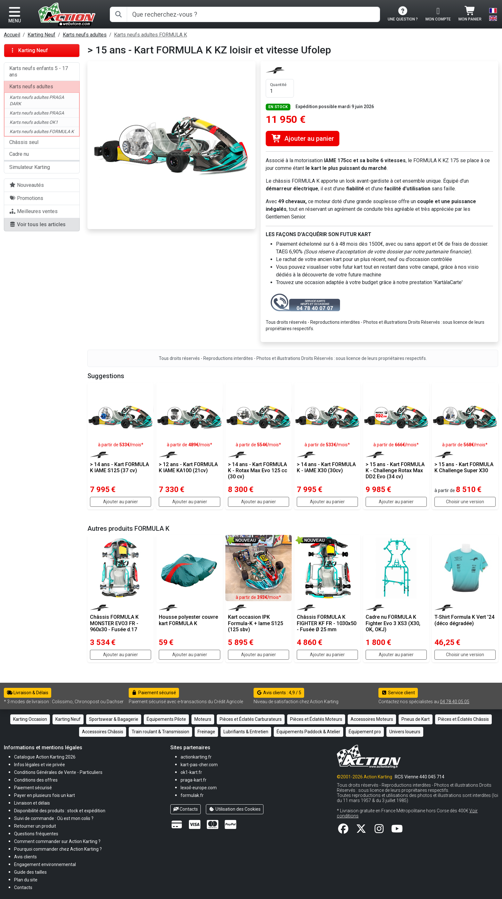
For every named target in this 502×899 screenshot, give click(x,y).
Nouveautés (26, 185)
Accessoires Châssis (102, 731)
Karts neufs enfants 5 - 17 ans (38, 71)
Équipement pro (365, 731)
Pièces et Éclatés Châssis (463, 719)
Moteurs (202, 719)
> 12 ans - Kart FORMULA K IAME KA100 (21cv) (188, 467)
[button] (30, 872)
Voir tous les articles (37, 224)
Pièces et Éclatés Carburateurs (251, 719)
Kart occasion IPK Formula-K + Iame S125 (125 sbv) (255, 623)
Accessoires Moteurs (372, 719)
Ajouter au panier (302, 138)
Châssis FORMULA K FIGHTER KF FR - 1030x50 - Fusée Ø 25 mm (326, 623)
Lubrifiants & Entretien (245, 731)
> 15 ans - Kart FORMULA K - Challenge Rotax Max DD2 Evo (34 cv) (395, 470)
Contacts (185, 809)
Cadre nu (19, 154)
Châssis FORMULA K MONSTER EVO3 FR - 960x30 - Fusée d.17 (114, 623)
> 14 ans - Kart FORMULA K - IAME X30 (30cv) (326, 467)
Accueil (12, 35)
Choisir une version (465, 501)
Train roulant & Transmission (160, 731)
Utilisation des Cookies (235, 809)
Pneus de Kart (415, 719)
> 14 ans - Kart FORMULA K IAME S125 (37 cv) (119, 467)
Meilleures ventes (33, 211)
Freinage (206, 731)
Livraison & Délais (27, 692)
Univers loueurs (404, 731)
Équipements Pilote (166, 719)
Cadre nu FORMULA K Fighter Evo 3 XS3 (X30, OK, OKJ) (393, 623)
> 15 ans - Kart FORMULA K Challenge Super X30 (463, 467)
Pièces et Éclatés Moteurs (316, 719)
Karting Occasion (30, 719)
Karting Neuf (41, 35)
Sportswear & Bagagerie (113, 719)
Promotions (26, 198)
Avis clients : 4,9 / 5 (278, 692)
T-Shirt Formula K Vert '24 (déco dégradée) (464, 620)
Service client (398, 692)
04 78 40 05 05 (454, 701)
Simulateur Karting (29, 167)
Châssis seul (23, 142)
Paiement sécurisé (154, 692)
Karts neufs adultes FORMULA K (150, 35)
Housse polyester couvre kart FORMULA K (188, 620)
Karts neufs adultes (85, 35)
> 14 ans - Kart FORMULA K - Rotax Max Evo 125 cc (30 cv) (257, 470)
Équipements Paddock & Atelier (308, 731)
